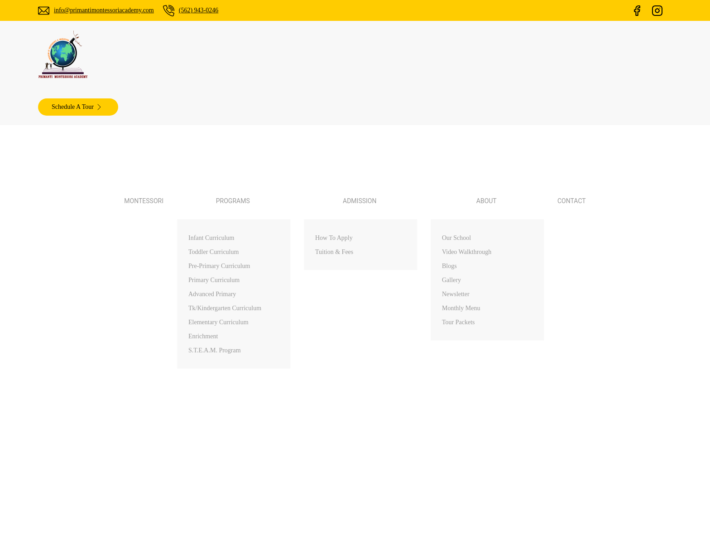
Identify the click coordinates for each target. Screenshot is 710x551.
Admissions (396, 303)
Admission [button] (367, 55)
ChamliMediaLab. (478, 399)
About (389, 319)
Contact (459, 55)
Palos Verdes (562, 256)
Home (389, 256)
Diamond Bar (562, 303)
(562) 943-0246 (217, 10)
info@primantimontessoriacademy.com (112, 10)
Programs (394, 287)
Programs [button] (311, 55)
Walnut (553, 272)
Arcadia (554, 287)
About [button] (416, 55)
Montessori (256, 55)
